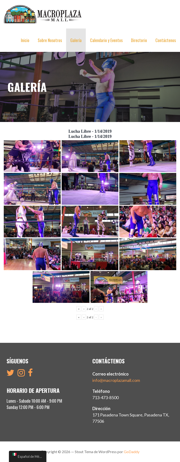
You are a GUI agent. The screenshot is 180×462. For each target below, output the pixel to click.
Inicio (25, 40)
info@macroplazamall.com (116, 380)
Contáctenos (165, 40)
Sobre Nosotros (50, 40)
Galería (76, 40)
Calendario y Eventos (106, 40)
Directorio (139, 40)
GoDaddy (131, 451)
